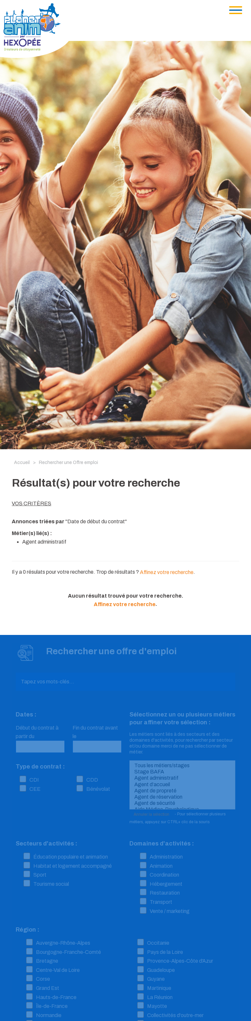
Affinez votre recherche (166, 572)
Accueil (22, 462)
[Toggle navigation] (235, 10)
